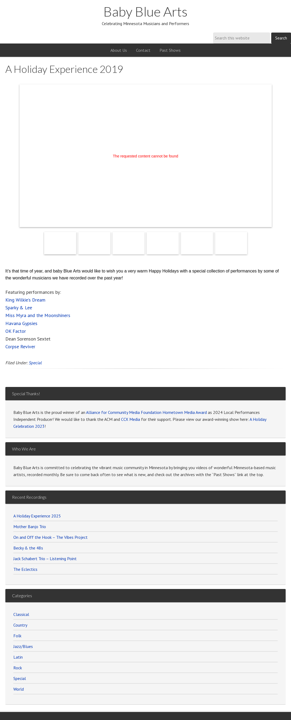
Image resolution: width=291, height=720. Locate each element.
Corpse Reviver (20, 346)
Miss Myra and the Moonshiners (37, 315)
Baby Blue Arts (145, 11)
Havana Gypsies (21, 323)
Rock (17, 667)
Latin (18, 657)
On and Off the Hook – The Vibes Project (50, 537)
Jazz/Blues (23, 646)
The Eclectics (25, 569)
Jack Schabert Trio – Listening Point (45, 558)
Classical (21, 614)
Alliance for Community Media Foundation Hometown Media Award (146, 412)
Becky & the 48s (28, 548)
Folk (17, 635)
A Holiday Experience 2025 (37, 516)
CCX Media (130, 419)
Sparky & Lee (18, 307)
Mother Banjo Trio (29, 526)
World (18, 689)
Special (35, 362)
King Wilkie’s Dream (25, 300)
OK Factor (15, 331)
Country (20, 625)
